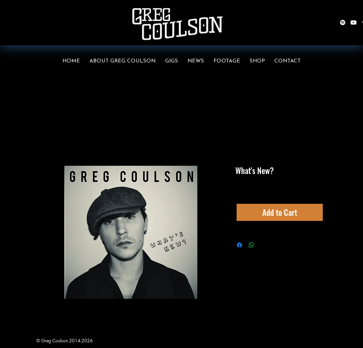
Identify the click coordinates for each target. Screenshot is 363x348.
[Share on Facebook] (239, 245)
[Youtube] (353, 22)
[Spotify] (342, 22)
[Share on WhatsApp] (251, 245)
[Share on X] (263, 245)
